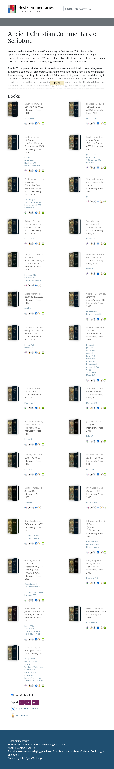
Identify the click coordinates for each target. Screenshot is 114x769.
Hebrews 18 (92, 578)
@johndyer (38, 758)
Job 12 (89, 196)
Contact (21, 747)
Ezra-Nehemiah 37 (32, 205)
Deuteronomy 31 (32, 165)
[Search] (82, 8)
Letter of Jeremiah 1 (33, 678)
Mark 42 (28, 439)
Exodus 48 (29, 157)
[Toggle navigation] (12, 22)
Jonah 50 (90, 356)
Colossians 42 (30, 584)
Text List (27, 695)
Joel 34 (89, 347)
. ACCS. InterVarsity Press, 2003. (96, 333)
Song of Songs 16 (32, 280)
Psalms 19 (91, 238)
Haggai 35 (91, 369)
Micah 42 (90, 358)
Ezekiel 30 (29, 345)
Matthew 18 (29, 403)
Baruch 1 (28, 675)
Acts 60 (28, 502)
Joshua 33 (91, 154)
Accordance (39, 123)
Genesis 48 (91, 118)
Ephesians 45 (92, 544)
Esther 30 (29, 207)
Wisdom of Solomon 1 (34, 667)
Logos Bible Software (36, 123)
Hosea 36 (90, 345)
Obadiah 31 (91, 353)
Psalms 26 (29, 238)
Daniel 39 (28, 347)
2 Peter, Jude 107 (32, 631)
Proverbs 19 (30, 275)
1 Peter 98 (29, 628)
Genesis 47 (29, 118)
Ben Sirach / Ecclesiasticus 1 (31, 671)
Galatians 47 (92, 541)
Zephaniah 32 (92, 367)
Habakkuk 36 (92, 364)
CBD (32, 123)
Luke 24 (90, 436)
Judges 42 (91, 157)
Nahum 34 (91, 361)
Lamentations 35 (93, 314)
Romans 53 (91, 502)
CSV (28, 702)
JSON (35, 702)
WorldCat (25, 123)
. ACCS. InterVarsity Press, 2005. (95, 143)
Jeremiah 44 (91, 311)
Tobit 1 (27, 664)
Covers (16, 695)
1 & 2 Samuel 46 (93, 160)
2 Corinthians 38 (31, 538)
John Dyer (25, 758)
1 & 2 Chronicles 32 (33, 202)
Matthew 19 (91, 403)
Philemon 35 (30, 595)
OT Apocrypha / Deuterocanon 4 (31, 660)
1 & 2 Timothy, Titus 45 (34, 592)
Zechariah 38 (92, 372)
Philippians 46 (92, 547)
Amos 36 (90, 350)
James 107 (29, 626)
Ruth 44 (90, 162)
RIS (21, 702)
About (11, 747)
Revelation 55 (92, 622)
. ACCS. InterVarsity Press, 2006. (94, 185)
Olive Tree (43, 123)
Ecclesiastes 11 (31, 277)
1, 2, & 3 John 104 (32, 634)
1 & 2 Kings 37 (30, 199)
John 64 (90, 469)
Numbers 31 (30, 163)
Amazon (29, 123)
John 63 (28, 469)
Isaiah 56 (28, 308)
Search (31, 747)
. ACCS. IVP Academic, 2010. (33, 650)
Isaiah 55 (90, 268)
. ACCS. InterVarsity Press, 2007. (94, 227)
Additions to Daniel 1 (33, 680)
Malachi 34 (91, 375)
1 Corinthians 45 (31, 535)
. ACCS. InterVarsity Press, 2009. (96, 299)
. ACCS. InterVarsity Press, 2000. (33, 569)
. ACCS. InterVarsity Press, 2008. (32, 227)
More (57, 82)
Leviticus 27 (29, 160)
